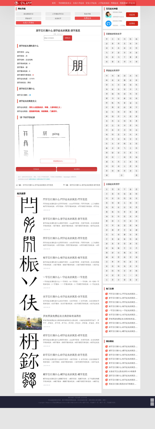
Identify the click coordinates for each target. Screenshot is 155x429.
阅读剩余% (59, 161)
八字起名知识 (103, 3)
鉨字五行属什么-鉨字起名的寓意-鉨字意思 (65, 371)
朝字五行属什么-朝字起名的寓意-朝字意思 (85, 185)
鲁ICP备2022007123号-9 (75, 423)
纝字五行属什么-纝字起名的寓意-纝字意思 (126, 351)
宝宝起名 (36, 169)
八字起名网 (54, 423)
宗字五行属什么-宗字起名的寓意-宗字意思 (38, 185)
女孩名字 (58, 18)
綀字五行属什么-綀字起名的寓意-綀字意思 (126, 346)
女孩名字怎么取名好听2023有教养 (122, 371)
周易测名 (123, 3)
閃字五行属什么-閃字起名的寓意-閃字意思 (65, 242)
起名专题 (84, 418)
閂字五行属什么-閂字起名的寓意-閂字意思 (65, 199)
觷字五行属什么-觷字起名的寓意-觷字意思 (126, 363)
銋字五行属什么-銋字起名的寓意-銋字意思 (126, 380)
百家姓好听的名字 (114, 34)
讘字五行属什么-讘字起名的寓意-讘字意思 (126, 376)
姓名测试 (77, 169)
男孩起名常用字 (113, 70)
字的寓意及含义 (65, 3)
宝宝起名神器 (112, 9)
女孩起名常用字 (113, 184)
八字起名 (130, 3)
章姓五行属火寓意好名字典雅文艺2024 (124, 384)
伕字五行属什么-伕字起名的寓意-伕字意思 (65, 307)
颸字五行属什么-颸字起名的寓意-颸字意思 (65, 393)
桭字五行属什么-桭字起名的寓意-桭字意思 (65, 264)
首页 (54, 3)
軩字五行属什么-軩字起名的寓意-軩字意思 (126, 359)
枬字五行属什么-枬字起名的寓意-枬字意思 (65, 350)
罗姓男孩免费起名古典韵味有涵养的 (62, 328)
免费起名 (87, 18)
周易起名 (114, 3)
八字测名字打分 (58, 14)
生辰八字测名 (28, 23)
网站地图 (71, 418)
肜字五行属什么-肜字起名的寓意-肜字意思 (65, 221)
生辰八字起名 (78, 3)
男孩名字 (28, 18)
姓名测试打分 (28, 14)
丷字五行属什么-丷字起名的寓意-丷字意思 (65, 285)
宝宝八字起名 (91, 3)
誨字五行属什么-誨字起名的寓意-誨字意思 (126, 367)
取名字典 (87, 14)
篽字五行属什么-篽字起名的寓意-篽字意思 (126, 355)
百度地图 (77, 418)
